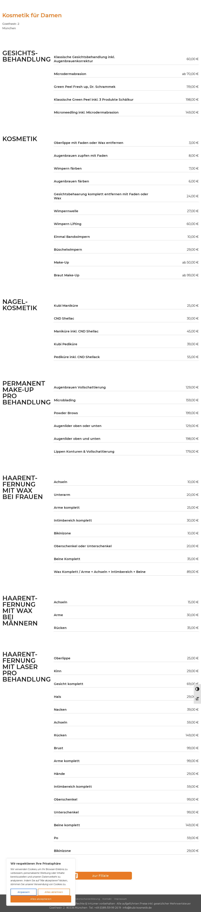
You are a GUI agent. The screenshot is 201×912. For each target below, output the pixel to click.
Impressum (120, 899)
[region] (40, 882)
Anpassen (24, 892)
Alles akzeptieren (40, 899)
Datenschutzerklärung (87, 899)
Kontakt (107, 899)
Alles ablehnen (54, 892)
